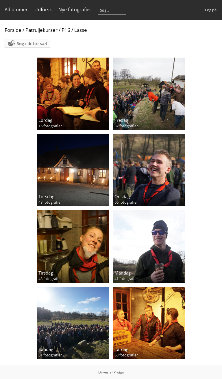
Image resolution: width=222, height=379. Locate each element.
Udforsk (43, 9)
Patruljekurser (41, 30)
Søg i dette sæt (32, 43)
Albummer (16, 9)
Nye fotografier (74, 9)
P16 (66, 30)
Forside (13, 30)
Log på (211, 9)
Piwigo (119, 372)
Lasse (80, 30)
